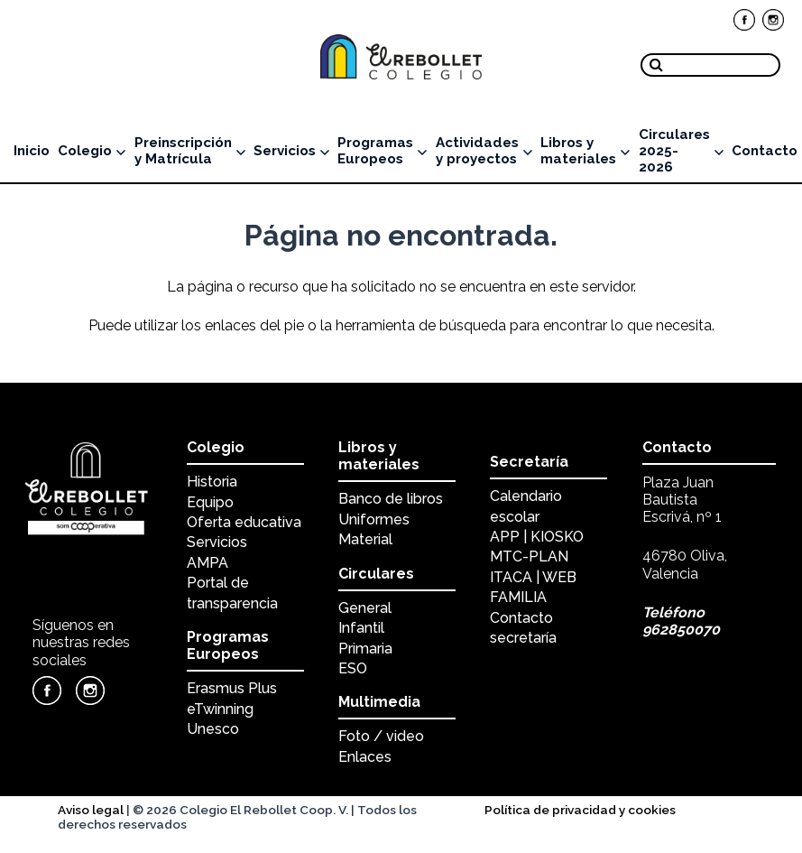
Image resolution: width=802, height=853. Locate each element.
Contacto (764, 151)
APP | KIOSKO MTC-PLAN (537, 546)
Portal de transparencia (232, 592)
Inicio (32, 151)
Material (365, 539)
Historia (212, 481)
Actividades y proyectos (484, 150)
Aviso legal (91, 809)
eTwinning (220, 709)
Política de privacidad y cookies (580, 809)
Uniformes (374, 519)
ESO (352, 668)
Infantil (361, 627)
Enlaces (365, 756)
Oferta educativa (244, 522)
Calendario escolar (526, 505)
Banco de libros (390, 498)
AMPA (207, 562)
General (365, 608)
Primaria (365, 648)
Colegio (91, 151)
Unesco (213, 728)
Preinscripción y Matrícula (189, 150)
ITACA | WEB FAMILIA (533, 587)
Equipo (210, 502)
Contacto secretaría (523, 627)
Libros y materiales (585, 150)
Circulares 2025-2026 (681, 150)
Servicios (291, 151)
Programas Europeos (382, 150)
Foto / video (381, 736)
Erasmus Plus (232, 688)
